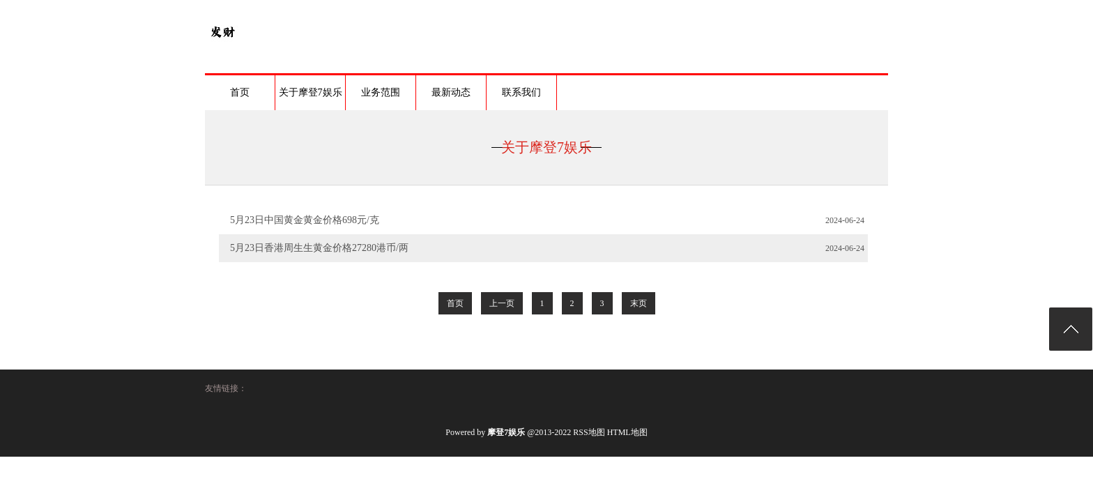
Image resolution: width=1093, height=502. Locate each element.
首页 (240, 92)
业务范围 (380, 92)
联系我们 (521, 92)
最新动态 (451, 92)
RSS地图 (588, 432)
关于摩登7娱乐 (310, 92)
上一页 (501, 303)
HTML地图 (627, 432)
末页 (638, 303)
